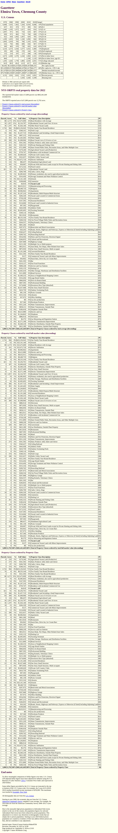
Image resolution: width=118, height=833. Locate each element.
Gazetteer (21, 2)
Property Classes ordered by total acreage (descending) (20, 104)
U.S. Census (30, 796)
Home (3, 2)
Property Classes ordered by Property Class (17, 110)
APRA (8, 2)
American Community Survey (12, 801)
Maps (14, 2)
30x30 (28, 2)
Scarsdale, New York (20, 792)
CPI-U (23, 781)
